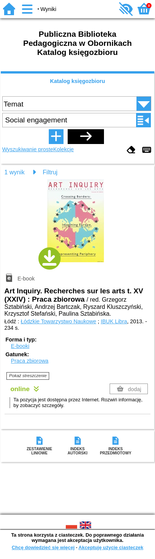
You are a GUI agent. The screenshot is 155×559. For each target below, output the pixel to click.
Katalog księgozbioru (77, 81)
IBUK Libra (114, 321)
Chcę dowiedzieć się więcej (43, 547)
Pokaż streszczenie (27, 375)
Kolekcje (63, 149)
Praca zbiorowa (29, 361)
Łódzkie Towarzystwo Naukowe (58, 321)
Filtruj (50, 172)
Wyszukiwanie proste (27, 149)
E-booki (20, 346)
